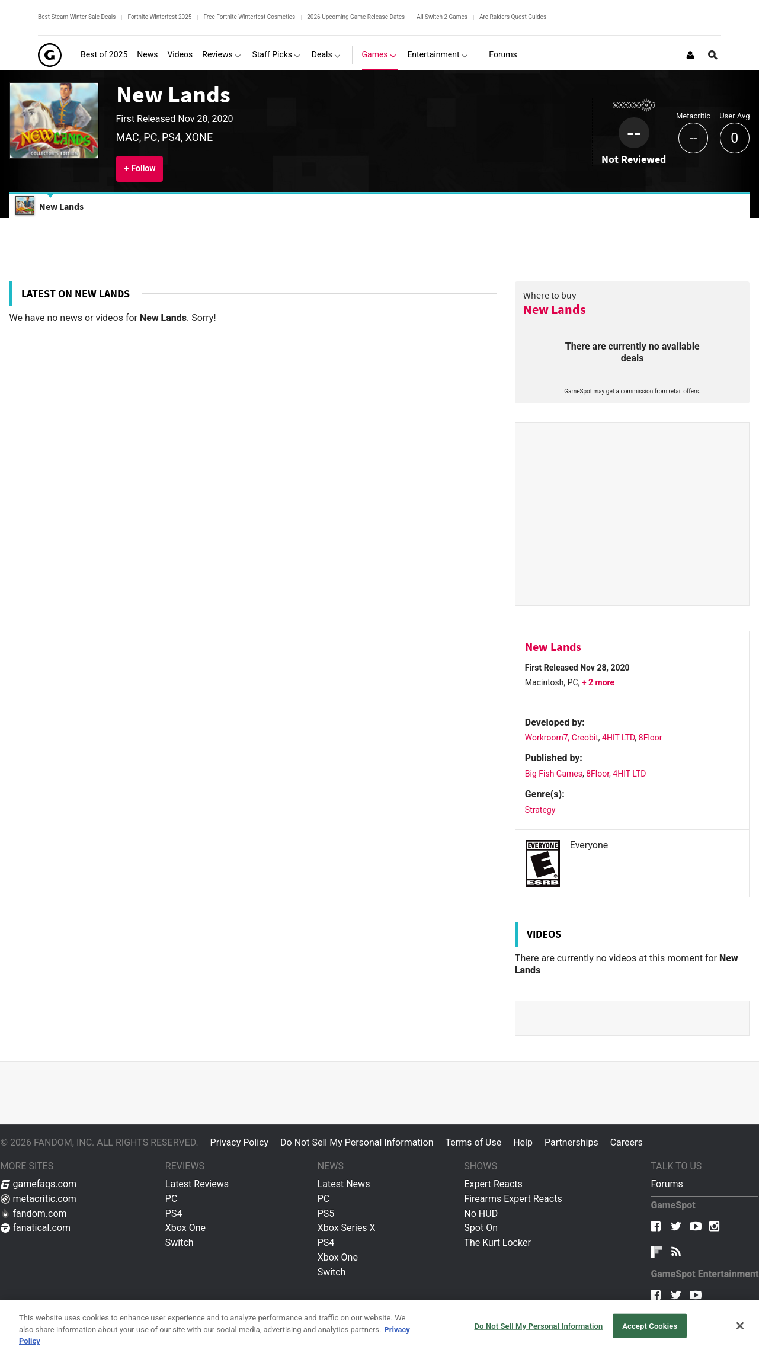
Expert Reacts (493, 1184)
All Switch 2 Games (442, 17)
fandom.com (34, 1213)
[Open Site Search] (712, 55)
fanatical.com (36, 1227)
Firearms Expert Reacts (513, 1198)
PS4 (173, 1213)
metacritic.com (38, 1198)
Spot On (481, 1227)
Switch (179, 1242)
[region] (379, 1326)
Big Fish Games (553, 773)
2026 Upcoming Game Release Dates (356, 17)
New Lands (173, 94)
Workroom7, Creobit (561, 737)
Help (523, 1142)
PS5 (326, 1213)
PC (171, 1198)
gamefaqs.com (39, 1184)
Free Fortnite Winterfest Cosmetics (249, 17)
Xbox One (185, 1227)
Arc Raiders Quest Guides (512, 17)
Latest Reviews (197, 1184)
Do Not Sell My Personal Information (356, 1142)
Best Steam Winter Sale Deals (77, 17)
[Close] (740, 1326)
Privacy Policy (239, 1142)
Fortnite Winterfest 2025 (159, 17)
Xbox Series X (347, 1227)
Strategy (540, 810)
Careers (626, 1142)
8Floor (650, 737)
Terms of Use (473, 1142)
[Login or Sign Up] (690, 55)
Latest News (344, 1184)
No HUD (481, 1213)
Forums (667, 1184)
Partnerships (571, 1142)
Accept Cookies (649, 1325)
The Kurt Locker (497, 1242)
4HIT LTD (618, 737)
